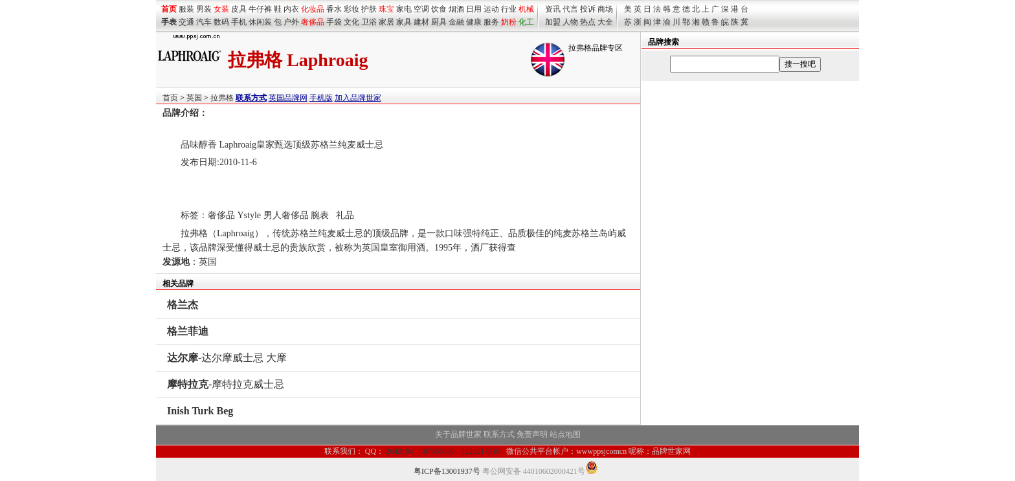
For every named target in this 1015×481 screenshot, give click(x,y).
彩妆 (351, 9)
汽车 (204, 22)
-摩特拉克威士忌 (225, 384)
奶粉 (509, 22)
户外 (291, 22)
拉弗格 (222, 97)
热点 (588, 22)
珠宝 (386, 9)
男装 (204, 9)
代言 (570, 9)
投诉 (588, 9)
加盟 (553, 22)
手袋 (334, 22)
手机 (239, 22)
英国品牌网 (288, 97)
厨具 (439, 22)
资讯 (553, 9)
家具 (404, 22)
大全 (605, 22)
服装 (186, 9)
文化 (351, 22)
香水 (334, 9)
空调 (421, 9)
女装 (221, 9)
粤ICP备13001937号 (447, 471)
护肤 (369, 9)
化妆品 (312, 9)
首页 (170, 97)
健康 (474, 22)
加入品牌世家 (358, 97)
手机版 (321, 97)
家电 (404, 9)
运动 (491, 9)
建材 (421, 22)
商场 (605, 9)
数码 (221, 22)
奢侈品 (312, 22)
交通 (186, 22)
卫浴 (369, 22)
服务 (491, 22)
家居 (386, 22)
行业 (509, 9)
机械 (526, 9)
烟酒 (456, 9)
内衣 (291, 9)
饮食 (439, 9)
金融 (456, 22)
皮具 (239, 9)
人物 (570, 22)
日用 (474, 9)
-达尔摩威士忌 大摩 (227, 357)
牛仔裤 (260, 9)
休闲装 (260, 22)
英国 (194, 97)
